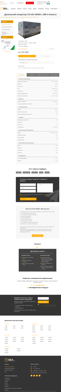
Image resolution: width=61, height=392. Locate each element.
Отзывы (6, 381)
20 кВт (6, 327)
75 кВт (41, 329)
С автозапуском (26, 172)
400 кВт (49, 337)
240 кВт (14, 341)
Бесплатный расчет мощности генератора (13, 388)
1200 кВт (18, 348)
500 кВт (41, 339)
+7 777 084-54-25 (20, 3)
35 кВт (33, 326)
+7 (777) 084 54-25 (38, 285)
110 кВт (6, 337)
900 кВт (49, 341)
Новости (6, 390)
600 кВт (49, 339)
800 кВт (41, 341)
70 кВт (33, 329)
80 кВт (49, 329)
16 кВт (22, 326)
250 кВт (22, 341)
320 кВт (33, 337)
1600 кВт (18, 350)
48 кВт (33, 327)
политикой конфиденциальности (50, 305)
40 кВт (41, 326)
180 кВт (22, 339)
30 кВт (6, 329)
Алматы (1, 2)
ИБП (5, 371)
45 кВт (49, 326)
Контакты (7, 386)
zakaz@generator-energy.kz (42, 1)
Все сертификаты (7, 51)
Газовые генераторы (9, 369)
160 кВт (14, 339)
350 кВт (41, 337)
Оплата (6, 383)
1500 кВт (6, 350)
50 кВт (41, 327)
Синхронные (34, 172)
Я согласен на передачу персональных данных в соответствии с (33, 195)
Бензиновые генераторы (10, 368)
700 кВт (33, 341)
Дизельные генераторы (9, 366)
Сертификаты (7, 379)
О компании (7, 378)
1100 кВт (6, 348)
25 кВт (22, 327)
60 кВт (49, 327)
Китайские (19, 172)
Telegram (47, 3)
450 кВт (33, 339)
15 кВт (14, 326)
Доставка (6, 384)
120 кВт (41, 172)
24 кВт (14, 327)
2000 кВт (6, 352)
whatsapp (49, 3)
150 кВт (6, 339)
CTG (26, 41)
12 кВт (6, 326)
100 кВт (33, 331)
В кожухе (47, 172)
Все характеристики (22, 48)
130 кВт (22, 337)
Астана (26, 62)
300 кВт (6, 343)
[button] (36, 247)
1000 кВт (34, 343)
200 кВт (6, 341)
